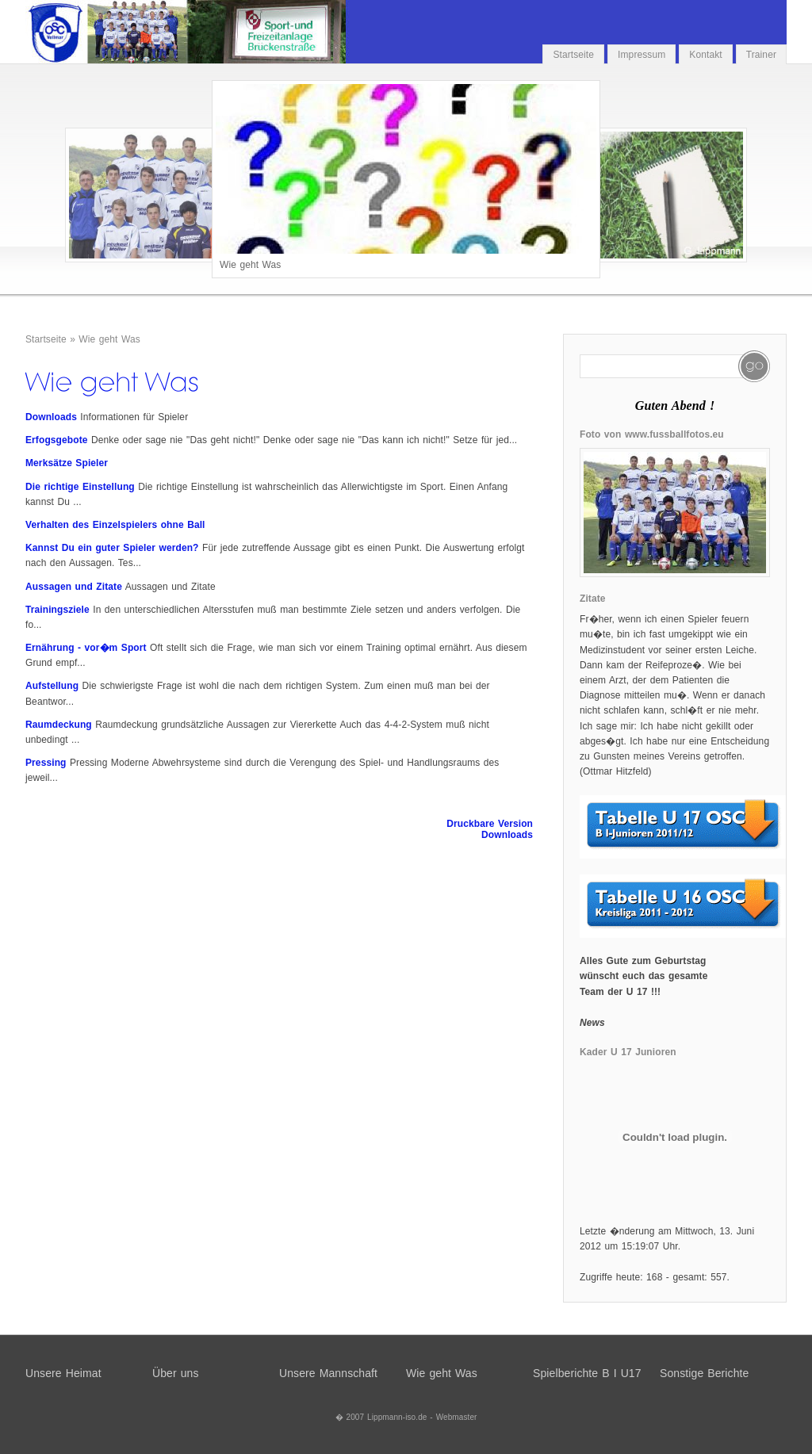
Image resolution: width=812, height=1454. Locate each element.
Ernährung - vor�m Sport (86, 647)
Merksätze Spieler (66, 463)
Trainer (761, 54)
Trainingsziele (57, 609)
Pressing (46, 762)
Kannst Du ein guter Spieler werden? (112, 547)
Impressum (641, 54)
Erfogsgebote (56, 440)
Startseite (573, 54)
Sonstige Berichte (704, 1373)
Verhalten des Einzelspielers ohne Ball (115, 524)
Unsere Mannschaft (328, 1373)
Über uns (175, 1373)
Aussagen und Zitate (73, 586)
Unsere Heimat (63, 1373)
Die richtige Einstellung (80, 486)
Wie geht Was (109, 339)
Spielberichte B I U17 (587, 1373)
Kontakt (705, 54)
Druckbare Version (489, 823)
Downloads (51, 417)
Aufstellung (52, 685)
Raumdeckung (58, 724)
